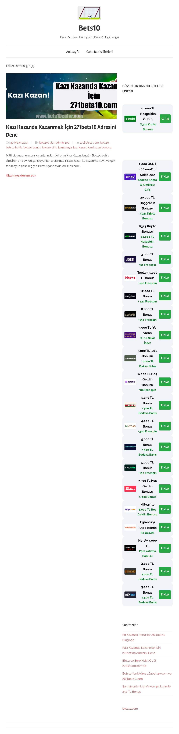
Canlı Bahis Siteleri (99, 52)
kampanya (65, 147)
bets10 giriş (49, 147)
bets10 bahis (14, 147)
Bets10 (89, 28)
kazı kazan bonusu (100, 147)
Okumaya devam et (20, 175)
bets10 (104, 142)
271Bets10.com (89, 142)
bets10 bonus (32, 147)
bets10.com (130, 708)
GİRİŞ (165, 118)
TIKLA (165, 176)
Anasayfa (72, 52)
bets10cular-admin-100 (54, 142)
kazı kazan (79, 147)
